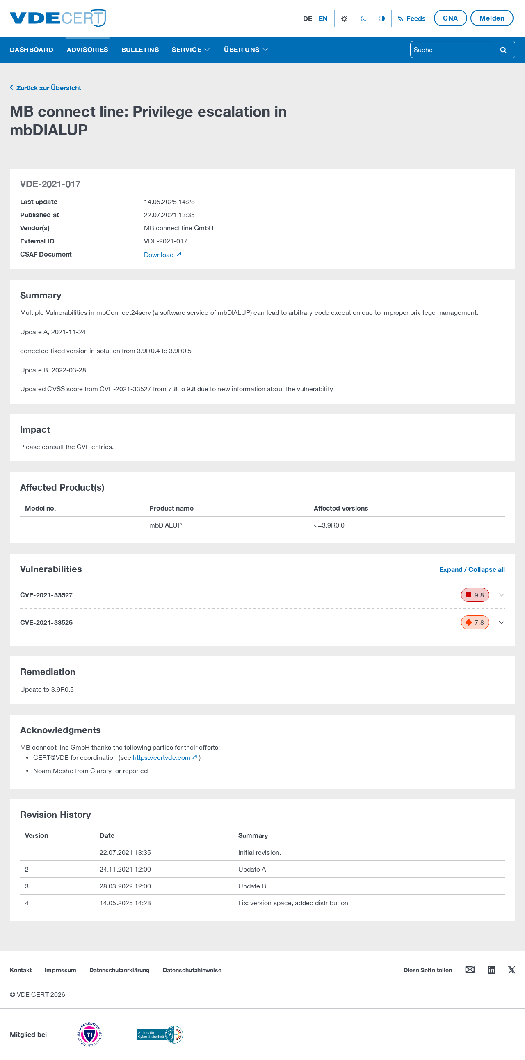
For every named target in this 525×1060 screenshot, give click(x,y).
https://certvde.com (162, 757)
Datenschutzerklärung (119, 969)
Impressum (60, 969)
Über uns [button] (241, 49)
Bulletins (140, 49)
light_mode (344, 18)
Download (160, 254)
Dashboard (32, 49)
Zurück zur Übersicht (48, 88)
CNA (450, 18)
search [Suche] (503, 49)
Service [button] (186, 49)
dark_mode (363, 18)
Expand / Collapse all (472, 569)
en (323, 18)
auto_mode (382, 18)
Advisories (87, 49)
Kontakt (21, 969)
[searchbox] (451, 49)
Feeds (415, 18)
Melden (491, 18)
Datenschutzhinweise (192, 969)
